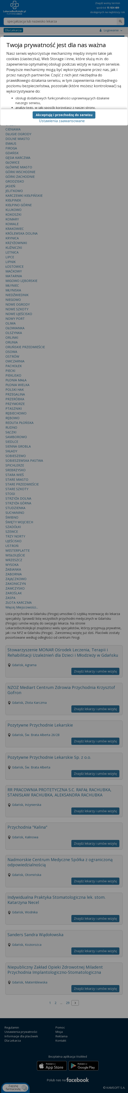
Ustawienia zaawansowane (62, 120)
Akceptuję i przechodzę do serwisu (64, 115)
